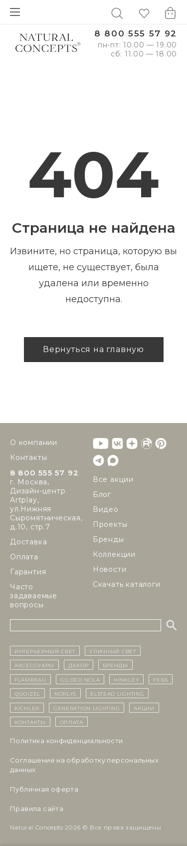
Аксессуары (34, 664)
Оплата (24, 556)
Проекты (110, 524)
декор (78, 664)
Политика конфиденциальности (66, 741)
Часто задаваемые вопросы (33, 595)
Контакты (28, 457)
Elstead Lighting (117, 693)
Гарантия (28, 571)
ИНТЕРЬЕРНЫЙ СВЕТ (44, 650)
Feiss (160, 679)
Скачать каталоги (127, 584)
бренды (115, 664)
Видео (106, 509)
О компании (33, 442)
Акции (144, 707)
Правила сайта (36, 809)
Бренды (108, 539)
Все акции (113, 479)
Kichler (26, 707)
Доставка (28, 541)
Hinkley (126, 679)
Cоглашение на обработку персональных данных (84, 765)
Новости (110, 569)
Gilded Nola (80, 679)
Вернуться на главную (93, 349)
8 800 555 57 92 (135, 33)
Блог (102, 494)
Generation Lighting (86, 707)
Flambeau (30, 679)
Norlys (65, 693)
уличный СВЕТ (112, 650)
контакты (30, 721)
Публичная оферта (44, 789)
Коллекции (114, 554)
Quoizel (27, 693)
